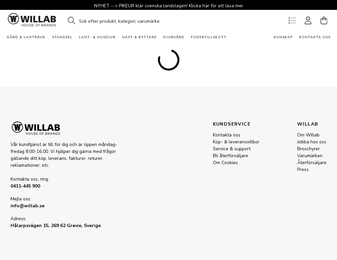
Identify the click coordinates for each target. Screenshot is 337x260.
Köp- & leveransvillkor (236, 142)
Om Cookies (225, 162)
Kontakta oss (314, 37)
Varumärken (310, 156)
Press (303, 169)
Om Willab (308, 135)
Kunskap (283, 37)
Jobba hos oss (311, 142)
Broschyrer (308, 149)
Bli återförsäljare (230, 156)
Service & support (231, 149)
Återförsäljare (311, 162)
